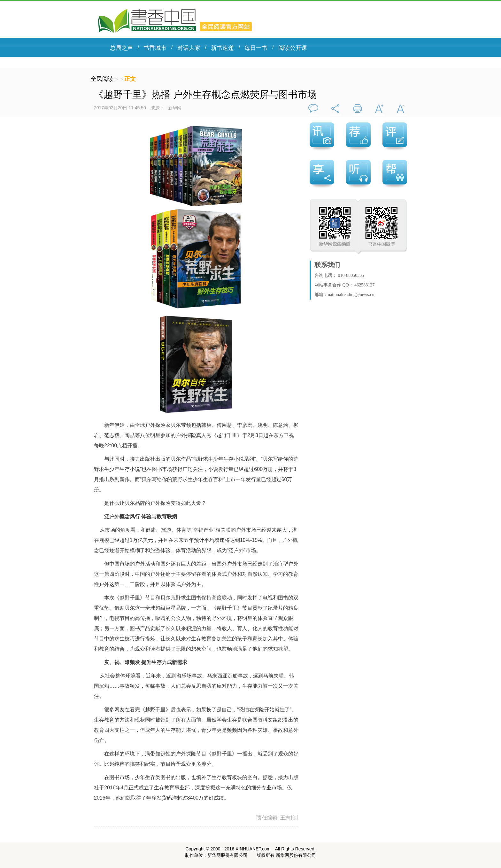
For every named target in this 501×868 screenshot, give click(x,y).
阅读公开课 (292, 48)
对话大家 (188, 48)
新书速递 (222, 48)
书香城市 (154, 48)
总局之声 (121, 48)
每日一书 (255, 48)
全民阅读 (103, 79)
